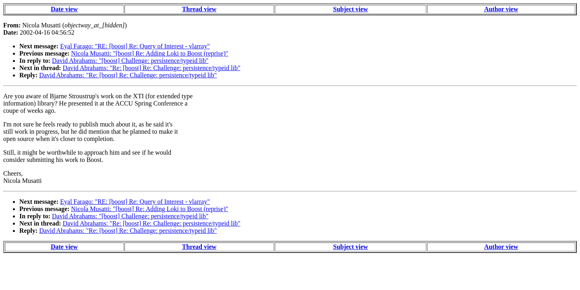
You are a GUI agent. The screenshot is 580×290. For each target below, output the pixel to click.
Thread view (199, 9)
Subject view (350, 9)
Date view (64, 9)
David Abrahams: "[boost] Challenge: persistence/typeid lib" (130, 60)
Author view (501, 9)
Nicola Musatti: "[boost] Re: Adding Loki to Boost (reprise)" (149, 53)
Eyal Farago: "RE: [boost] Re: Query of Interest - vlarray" (135, 46)
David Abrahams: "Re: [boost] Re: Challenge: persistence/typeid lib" (151, 67)
